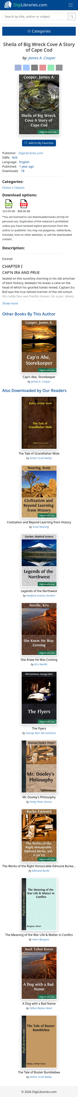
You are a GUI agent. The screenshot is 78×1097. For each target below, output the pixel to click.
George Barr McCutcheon (41, 733)
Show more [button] (10, 303)
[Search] (35, 16)
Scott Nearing (41, 527)
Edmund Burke (40, 870)
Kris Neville (40, 664)
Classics (19, 188)
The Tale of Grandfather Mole (38, 453)
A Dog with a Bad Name (39, 1004)
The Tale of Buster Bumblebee (39, 1072)
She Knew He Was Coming (39, 660)
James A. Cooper (42, 57)
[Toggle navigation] (70, 5)
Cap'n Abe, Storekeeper (39, 377)
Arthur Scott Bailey (41, 458)
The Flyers (39, 728)
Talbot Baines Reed (40, 1008)
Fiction (6, 188)
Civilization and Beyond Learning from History (39, 522)
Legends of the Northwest (39, 591)
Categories (39, 31)
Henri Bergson (40, 939)
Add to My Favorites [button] (39, 143)
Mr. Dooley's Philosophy (38, 797)
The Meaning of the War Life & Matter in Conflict (39, 935)
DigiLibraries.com (30, 153)
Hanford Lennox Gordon (40, 595)
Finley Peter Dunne (41, 801)
